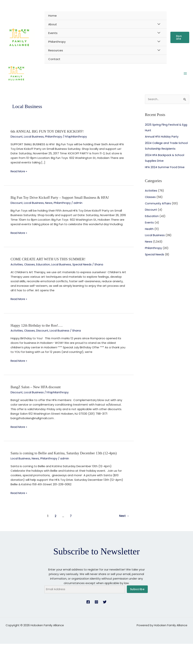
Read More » (19, 175)
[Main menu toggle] (185, 75)
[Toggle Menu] (159, 24)
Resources (55, 50)
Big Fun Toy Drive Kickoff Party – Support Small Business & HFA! (62, 201)
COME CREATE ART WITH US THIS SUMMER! (50, 262)
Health (149, 233)
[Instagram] (96, 605)
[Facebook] (88, 605)
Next (124, 518)
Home (52, 16)
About (52, 24)
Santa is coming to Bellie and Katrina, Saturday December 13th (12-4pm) (66, 456)
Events (52, 33)
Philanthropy (57, 42)
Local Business (34, 140)
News (49, 206)
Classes (30, 268)
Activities (17, 268)
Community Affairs (158, 207)
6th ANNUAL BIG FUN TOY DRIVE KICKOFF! (49, 135)
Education (44, 268)
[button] (179, 37)
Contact (54, 59)
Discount (17, 140)
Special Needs (84, 268)
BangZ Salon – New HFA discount (37, 390)
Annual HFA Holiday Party (162, 140)
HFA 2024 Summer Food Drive (165, 171)
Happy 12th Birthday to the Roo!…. (38, 328)
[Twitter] (104, 605)
